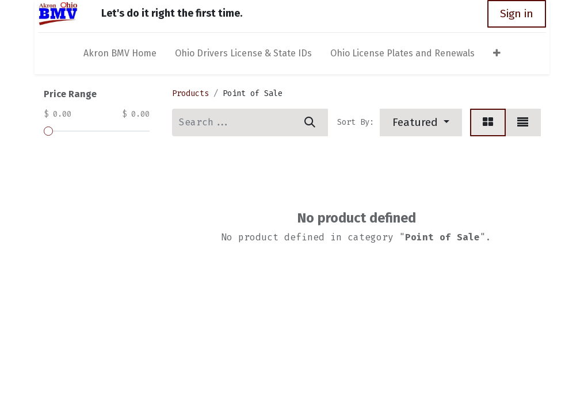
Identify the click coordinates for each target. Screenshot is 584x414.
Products (190, 93)
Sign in (520, 13)
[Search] (310, 122)
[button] (497, 55)
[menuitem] (120, 55)
